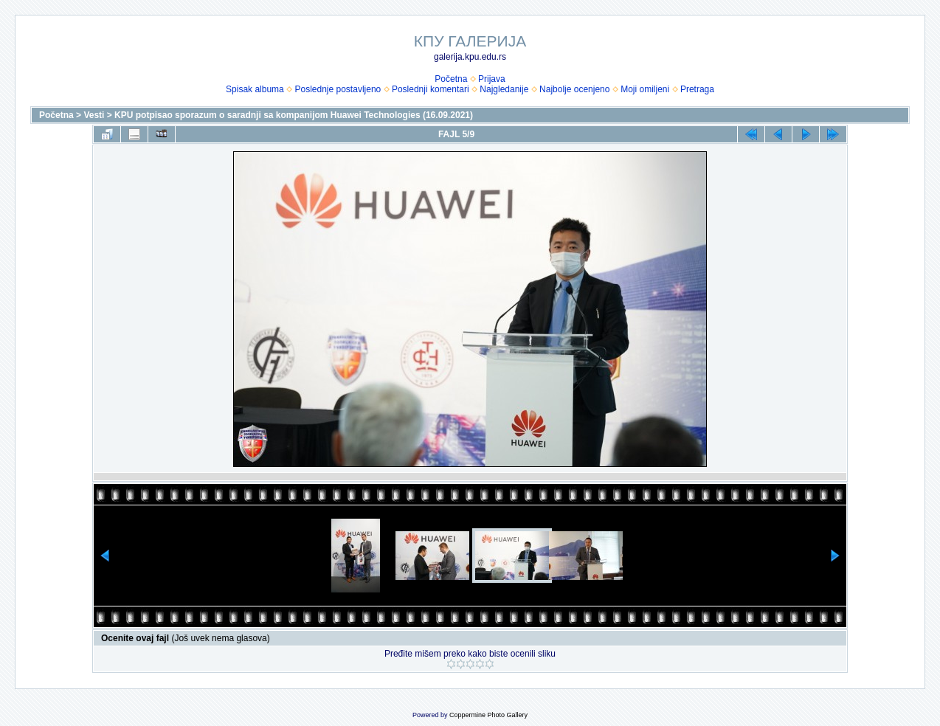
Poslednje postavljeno (337, 89)
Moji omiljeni (645, 89)
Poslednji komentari (430, 89)
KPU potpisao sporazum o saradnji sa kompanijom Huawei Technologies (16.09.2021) (293, 115)
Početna (451, 79)
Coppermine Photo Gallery (488, 715)
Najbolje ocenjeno (574, 89)
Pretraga (697, 89)
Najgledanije (504, 89)
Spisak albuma (255, 89)
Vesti (93, 115)
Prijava (491, 79)
